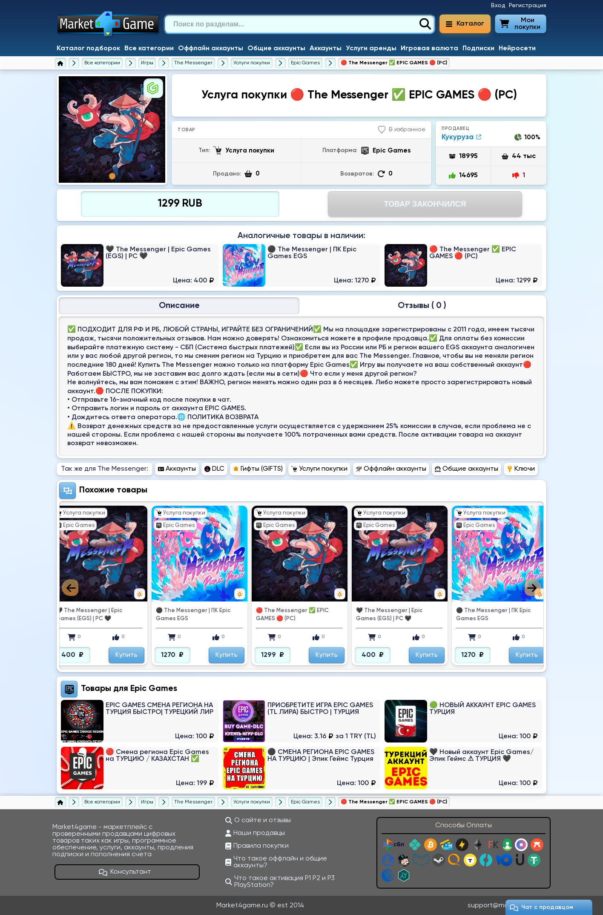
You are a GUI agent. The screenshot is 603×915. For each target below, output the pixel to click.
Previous (70, 587)
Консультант (125, 872)
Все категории (149, 48)
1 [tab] (112, 176)
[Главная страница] (60, 63)
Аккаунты (326, 48)
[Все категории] (102, 63)
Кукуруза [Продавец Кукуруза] (461, 137)
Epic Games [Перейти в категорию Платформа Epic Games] (153, 689)
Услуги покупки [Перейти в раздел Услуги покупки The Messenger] (319, 469)
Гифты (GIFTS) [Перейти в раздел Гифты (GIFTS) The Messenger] (258, 469)
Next (533, 587)
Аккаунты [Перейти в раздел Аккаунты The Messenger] (177, 469)
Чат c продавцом (541, 907)
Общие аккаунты (276, 48)
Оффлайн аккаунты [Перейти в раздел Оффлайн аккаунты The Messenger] (391, 469)
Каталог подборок (88, 48)
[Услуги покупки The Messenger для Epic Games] (305, 63)
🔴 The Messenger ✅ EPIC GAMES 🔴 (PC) (292, 615)
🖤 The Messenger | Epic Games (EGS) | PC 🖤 (89, 615)
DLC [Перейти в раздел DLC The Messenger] (214, 469)
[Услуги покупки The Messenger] (252, 63)
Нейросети (517, 48)
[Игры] (147, 63)
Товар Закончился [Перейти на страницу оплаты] (425, 204)
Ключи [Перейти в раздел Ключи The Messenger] (521, 469)
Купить (126, 655)
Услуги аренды (371, 48)
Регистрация (527, 6)
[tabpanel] (112, 129)
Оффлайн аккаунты (210, 48)
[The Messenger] (193, 63)
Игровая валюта (429, 48)
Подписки (478, 48)
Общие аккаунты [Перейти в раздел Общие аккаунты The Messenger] (466, 469)
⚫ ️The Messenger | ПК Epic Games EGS (193, 615)
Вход (498, 6)
